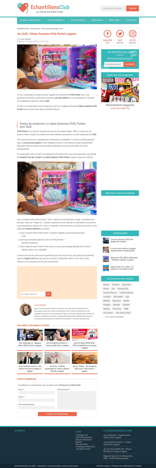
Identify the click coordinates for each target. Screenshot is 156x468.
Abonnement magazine (120, 106)
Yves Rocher (108, 313)
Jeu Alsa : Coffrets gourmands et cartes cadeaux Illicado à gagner (57, 368)
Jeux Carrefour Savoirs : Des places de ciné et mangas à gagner (30, 368)
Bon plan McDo (82, 444)
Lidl (127, 297)
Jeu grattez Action (83, 449)
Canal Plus (126, 285)
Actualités (131, 20)
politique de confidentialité (70, 385)
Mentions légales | (104, 466)
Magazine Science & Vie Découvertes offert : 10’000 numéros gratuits (118, 457)
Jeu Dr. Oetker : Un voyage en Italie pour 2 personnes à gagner (85, 368)
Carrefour (115, 285)
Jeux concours (77, 20)
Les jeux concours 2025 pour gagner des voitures (122, 240)
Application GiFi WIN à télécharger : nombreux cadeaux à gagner (124, 258)
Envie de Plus (123, 289)
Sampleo (126, 305)
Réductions (114, 20)
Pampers (106, 305)
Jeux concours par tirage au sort (52, 29)
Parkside (116, 305)
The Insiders (118, 297)
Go (48, 294)
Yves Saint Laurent (123, 313)
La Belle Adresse (126, 293)
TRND (126, 309)
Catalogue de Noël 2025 (85, 446)
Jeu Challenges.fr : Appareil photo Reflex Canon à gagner (30, 344)
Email (20, 397)
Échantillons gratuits (30, 20)
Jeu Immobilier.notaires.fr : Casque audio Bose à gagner (57, 344)
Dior (113, 289)
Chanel (106, 289)
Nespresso (116, 301)
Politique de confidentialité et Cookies (127, 466)
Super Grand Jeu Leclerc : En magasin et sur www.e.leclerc (122, 268)
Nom (20, 389)
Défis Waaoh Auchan (84, 437)
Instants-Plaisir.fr (110, 293)
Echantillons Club (23, 29)
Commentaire (63, 389)
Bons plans (97, 20)
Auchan (106, 285)
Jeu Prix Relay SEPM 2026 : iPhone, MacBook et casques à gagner (85, 345)
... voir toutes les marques (113, 317)
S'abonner (129, 64)
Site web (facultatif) (26, 404)
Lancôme (107, 297)
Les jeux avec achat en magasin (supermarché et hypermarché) (123, 249)
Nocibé (126, 301)
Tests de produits (55, 20)
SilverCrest (117, 309)
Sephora (106, 309)
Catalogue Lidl (82, 435)
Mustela (106, 301)
